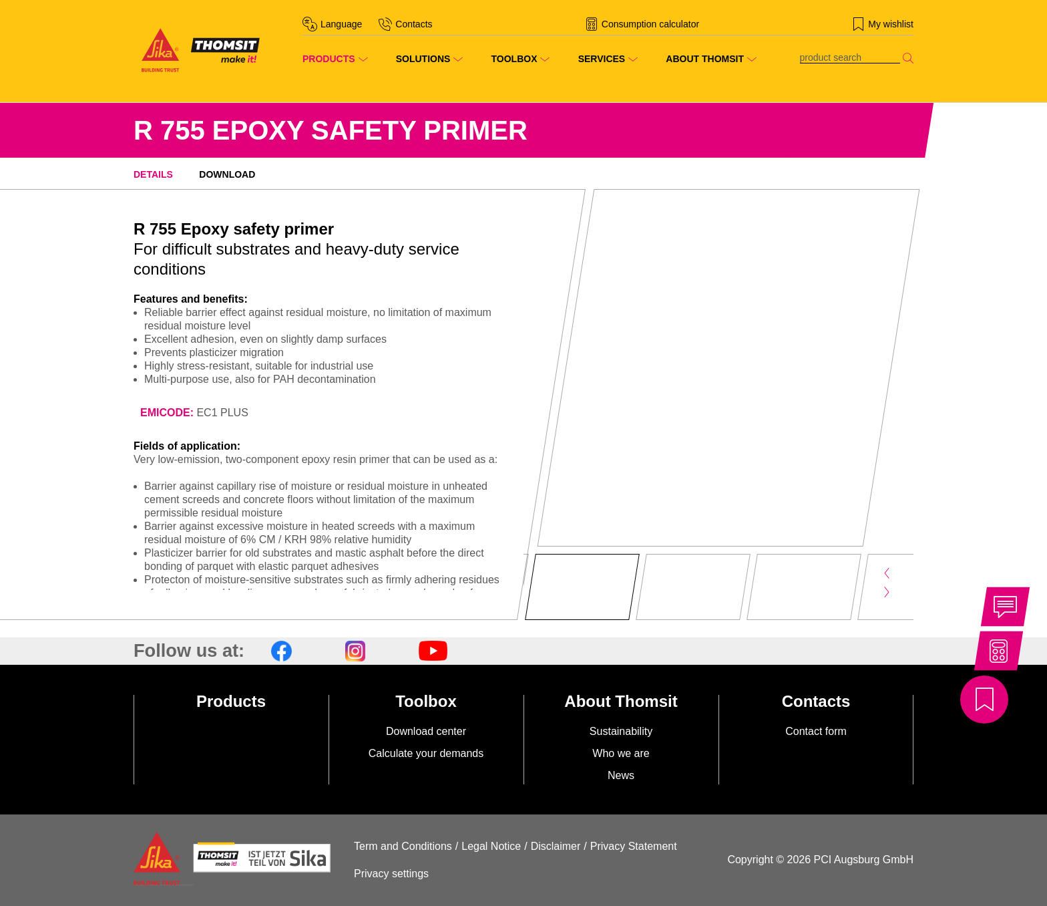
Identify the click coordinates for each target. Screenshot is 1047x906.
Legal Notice (491, 846)
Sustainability (621, 731)
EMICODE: (167, 412)
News (621, 775)
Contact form (816, 731)
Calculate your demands (426, 753)
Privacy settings (391, 873)
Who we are (620, 753)
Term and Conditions (403, 846)
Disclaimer (556, 846)
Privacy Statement (633, 846)
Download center (426, 731)
